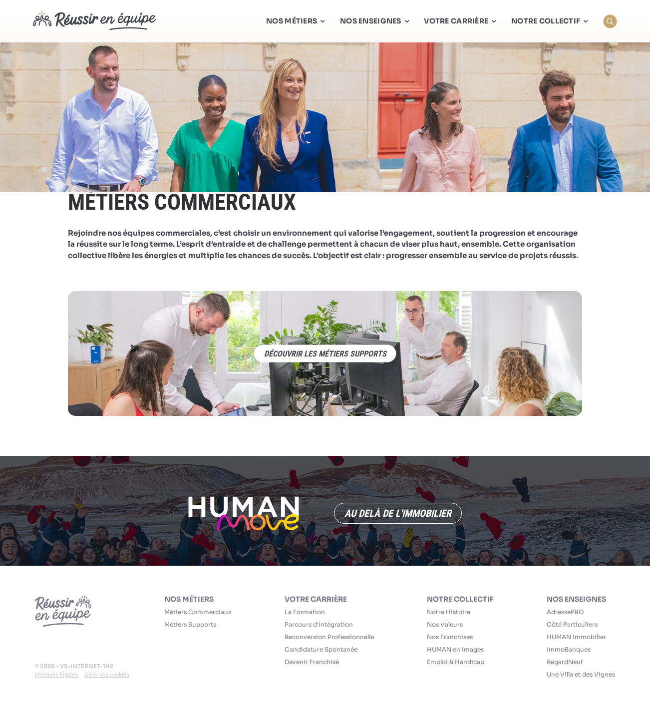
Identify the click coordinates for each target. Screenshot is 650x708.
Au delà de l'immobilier (397, 513)
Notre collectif (460, 599)
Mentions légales (56, 675)
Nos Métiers (189, 599)
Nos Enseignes (576, 599)
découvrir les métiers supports (325, 353)
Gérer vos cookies (106, 675)
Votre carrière (316, 599)
